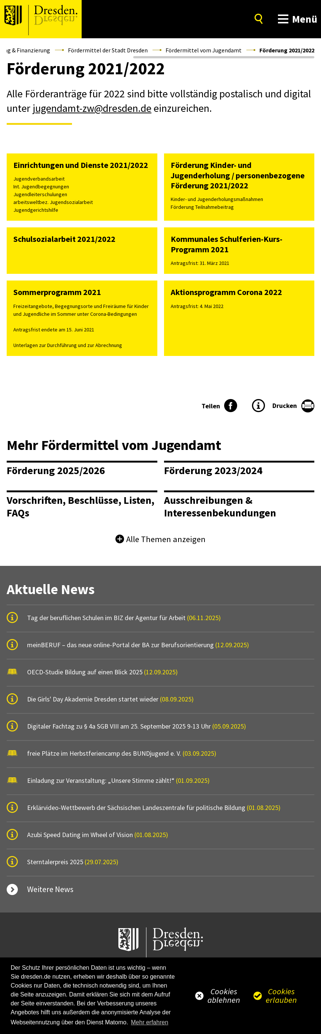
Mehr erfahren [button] (149, 1022)
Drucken (284, 405)
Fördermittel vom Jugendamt (204, 50)
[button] (296, 19)
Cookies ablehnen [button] (223, 995)
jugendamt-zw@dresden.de (92, 108)
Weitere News (50, 889)
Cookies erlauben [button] (281, 995)
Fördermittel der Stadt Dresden (108, 50)
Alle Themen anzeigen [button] (166, 539)
